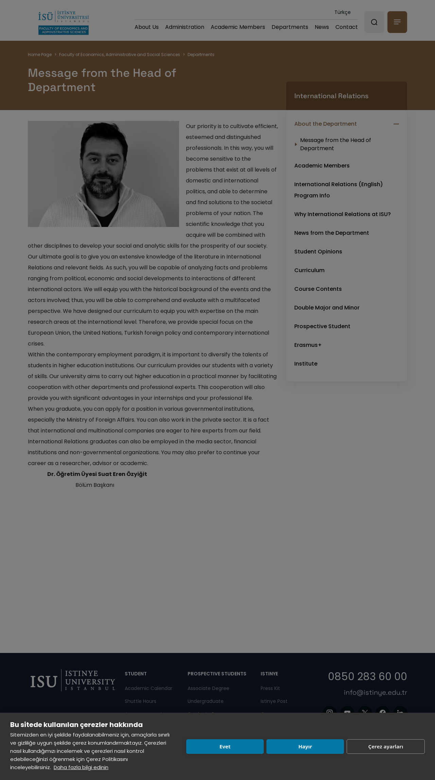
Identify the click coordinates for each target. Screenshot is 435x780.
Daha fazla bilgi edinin (81, 767)
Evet (225, 746)
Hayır (305, 746)
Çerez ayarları (385, 746)
